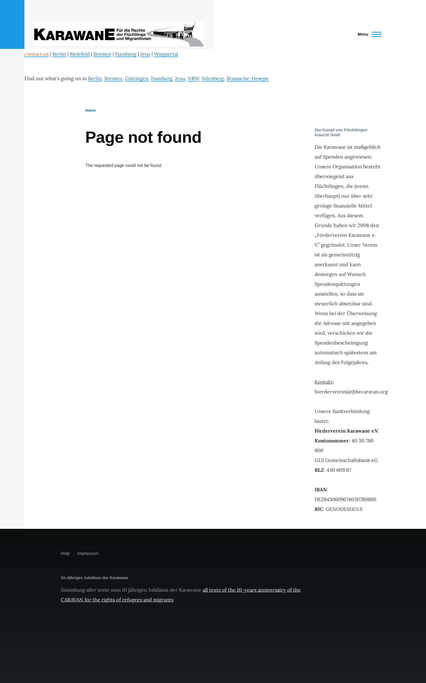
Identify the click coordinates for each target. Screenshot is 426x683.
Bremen (102, 54)
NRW (193, 78)
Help (65, 553)
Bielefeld (80, 54)
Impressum (88, 553)
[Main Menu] (368, 34)
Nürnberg (213, 78)
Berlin (59, 54)
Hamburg (125, 54)
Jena (145, 54)
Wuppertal (166, 54)
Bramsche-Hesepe (248, 78)
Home (90, 110)
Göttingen (136, 78)
